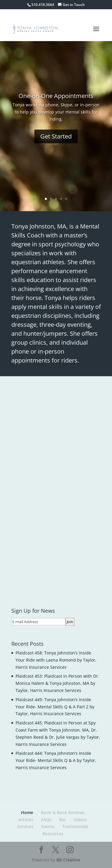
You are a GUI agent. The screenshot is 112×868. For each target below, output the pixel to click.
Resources (52, 833)
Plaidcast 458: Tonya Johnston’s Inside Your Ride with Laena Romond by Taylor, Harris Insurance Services (56, 660)
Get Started (56, 136)
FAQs (46, 819)
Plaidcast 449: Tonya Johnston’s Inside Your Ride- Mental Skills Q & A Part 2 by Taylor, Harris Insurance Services (55, 707)
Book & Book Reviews (63, 812)
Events (48, 826)
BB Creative (68, 860)
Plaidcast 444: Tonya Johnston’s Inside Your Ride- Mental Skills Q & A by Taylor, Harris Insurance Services (56, 760)
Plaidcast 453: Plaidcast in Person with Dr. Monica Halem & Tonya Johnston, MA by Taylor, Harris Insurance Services (57, 683)
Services (25, 826)
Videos (80, 819)
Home (27, 812)
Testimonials (75, 826)
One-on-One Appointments (56, 96)
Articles (25, 819)
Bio (62, 819)
